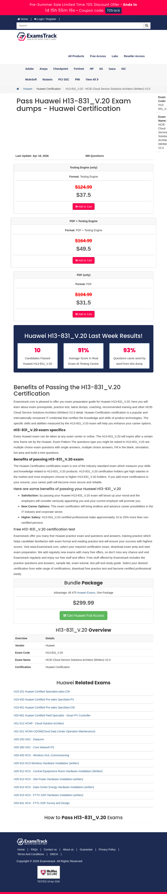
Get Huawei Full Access (83, 616)
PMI (77, 79)
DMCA (54, 854)
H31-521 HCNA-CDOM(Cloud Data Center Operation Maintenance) (54, 731)
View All (92, 79)
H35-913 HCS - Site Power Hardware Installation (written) (48, 779)
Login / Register (45, 19)
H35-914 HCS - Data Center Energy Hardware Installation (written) (54, 787)
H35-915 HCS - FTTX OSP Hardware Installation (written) (48, 795)
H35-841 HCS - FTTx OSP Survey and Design (42, 803)
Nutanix (47, 79)
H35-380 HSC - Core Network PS (34, 747)
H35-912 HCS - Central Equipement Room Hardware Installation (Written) (58, 771)
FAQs (34, 849)
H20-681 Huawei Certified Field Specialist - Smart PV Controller (52, 715)
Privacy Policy (107, 849)
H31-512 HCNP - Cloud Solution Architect (39, 723)
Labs (115, 56)
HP (92, 68)
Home (22, 19)
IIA (101, 68)
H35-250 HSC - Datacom (29, 739)
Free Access (98, 56)
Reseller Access (134, 56)
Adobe (29, 68)
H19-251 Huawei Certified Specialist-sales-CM (42, 691)
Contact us (50, 849)
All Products (76, 56)
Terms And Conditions (30, 854)
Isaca (112, 68)
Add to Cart (83, 206)
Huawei (27, 88)
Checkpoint (60, 68)
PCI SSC (63, 79)
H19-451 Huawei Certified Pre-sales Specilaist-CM (44, 707)
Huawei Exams (86, 592)
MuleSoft (31, 79)
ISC (123, 68)
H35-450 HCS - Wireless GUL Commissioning (41, 755)
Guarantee (86, 849)
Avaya (44, 68)
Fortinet (79, 68)
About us (68, 849)
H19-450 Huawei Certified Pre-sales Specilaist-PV (44, 699)
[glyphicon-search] (146, 25)
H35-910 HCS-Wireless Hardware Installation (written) (46, 763)
